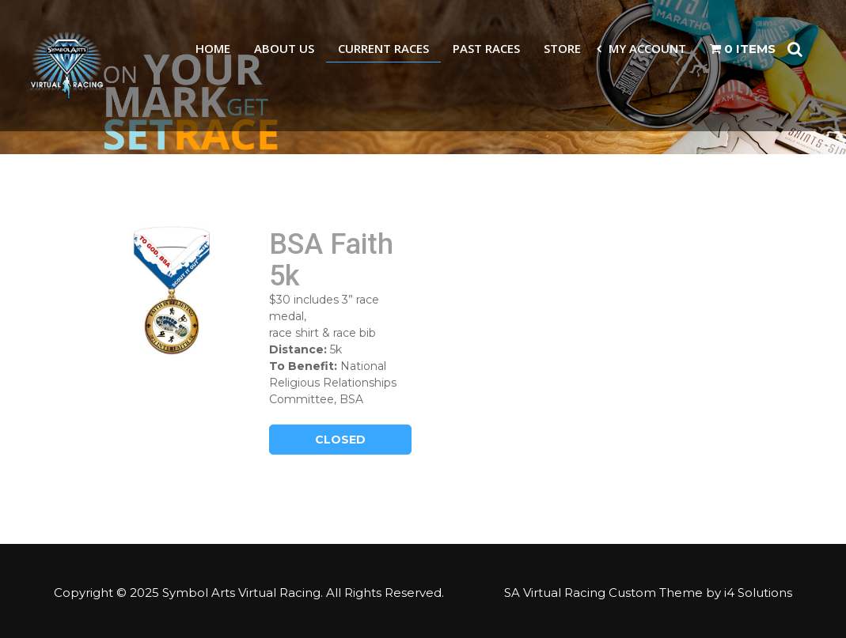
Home (212, 48)
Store (562, 48)
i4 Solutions (758, 592)
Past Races (486, 48)
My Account (647, 48)
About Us (284, 48)
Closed (340, 439)
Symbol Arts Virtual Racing (241, 592)
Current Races (383, 48)
